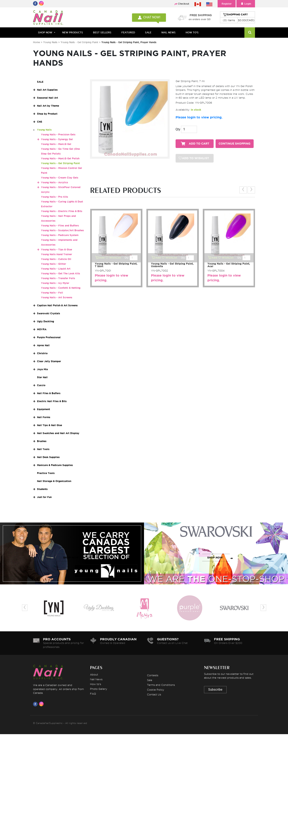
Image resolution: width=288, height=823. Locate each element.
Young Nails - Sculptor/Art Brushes (62, 230)
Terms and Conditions (161, 684)
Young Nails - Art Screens (56, 297)
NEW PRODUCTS (72, 32)
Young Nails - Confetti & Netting (60, 288)
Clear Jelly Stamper (49, 361)
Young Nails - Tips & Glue (56, 249)
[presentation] (243, 189)
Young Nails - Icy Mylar (55, 283)
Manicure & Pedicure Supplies (55, 465)
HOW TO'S (192, 32)
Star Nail (42, 377)
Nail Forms (43, 417)
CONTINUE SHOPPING (234, 143)
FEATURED (128, 32)
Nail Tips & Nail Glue (49, 425)
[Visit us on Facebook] (36, 704)
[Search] (249, 32)
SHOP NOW (71, 557)
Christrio (42, 353)
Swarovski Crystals (48, 313)
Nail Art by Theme (48, 105)
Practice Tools (46, 473)
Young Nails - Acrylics (54, 182)
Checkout (183, 3)
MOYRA (41, 329)
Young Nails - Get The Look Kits (60, 273)
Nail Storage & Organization (54, 481)
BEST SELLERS (102, 32)
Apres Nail (43, 345)
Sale (149, 680)
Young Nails (50, 42)
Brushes (41, 441)
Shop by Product (47, 113)
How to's (95, 684)
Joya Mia (42, 369)
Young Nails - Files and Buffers (60, 225)
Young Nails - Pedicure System (59, 235)
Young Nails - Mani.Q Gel (56, 144)
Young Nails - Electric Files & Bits (61, 211)
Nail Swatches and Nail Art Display (58, 433)
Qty (178, 129)
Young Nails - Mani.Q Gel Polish (60, 158)
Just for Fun (44, 497)
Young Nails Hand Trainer (56, 254)
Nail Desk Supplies (48, 457)
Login (245, 3)
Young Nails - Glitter (53, 264)
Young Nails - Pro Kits (54, 196)
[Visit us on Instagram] (42, 704)
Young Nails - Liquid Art (55, 268)
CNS (39, 121)
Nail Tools (43, 449)
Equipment (43, 409)
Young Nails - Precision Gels (58, 134)
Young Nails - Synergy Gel (57, 139)
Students (42, 489)
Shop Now (45, 32)
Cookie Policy (155, 689)
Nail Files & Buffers (48, 393)
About (94, 674)
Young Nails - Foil (52, 292)
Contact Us (154, 694)
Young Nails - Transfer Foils (58, 278)
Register (227, 3)
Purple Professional (49, 337)
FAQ (93, 693)
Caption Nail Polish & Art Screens (57, 305)
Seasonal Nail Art (47, 97)
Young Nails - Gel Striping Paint (79, 42)
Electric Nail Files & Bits (52, 401)
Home (36, 42)
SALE (148, 32)
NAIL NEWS (168, 32)
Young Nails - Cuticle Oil (56, 259)
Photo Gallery (98, 688)
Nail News (96, 679)
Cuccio (41, 385)
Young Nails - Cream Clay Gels (59, 177)
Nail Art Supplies (47, 89)
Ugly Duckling (45, 321)
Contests (152, 675)
